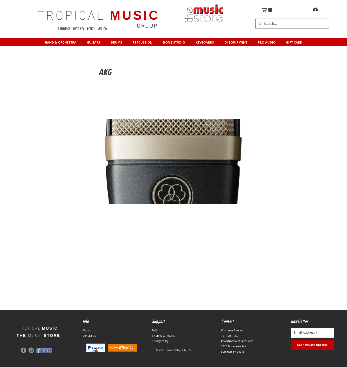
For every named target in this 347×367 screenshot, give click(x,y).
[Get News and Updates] (312, 345)
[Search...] (291, 23)
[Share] (44, 350)
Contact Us (89, 335)
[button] (266, 10)
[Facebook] (23, 350)
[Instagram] (31, 350)
